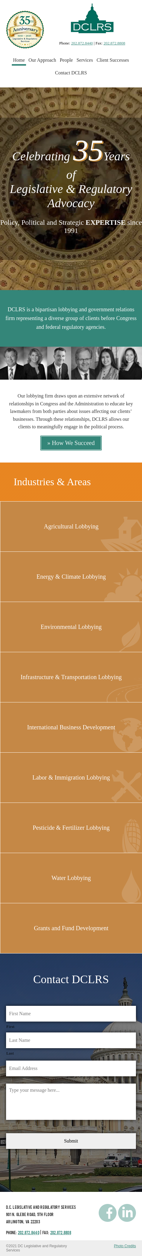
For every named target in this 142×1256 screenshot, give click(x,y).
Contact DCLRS (71, 72)
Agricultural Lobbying (71, 526)
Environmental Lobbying (71, 626)
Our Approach (42, 60)
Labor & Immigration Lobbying (71, 777)
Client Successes (113, 60)
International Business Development (71, 727)
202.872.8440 (82, 43)
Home (19, 60)
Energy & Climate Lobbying (71, 576)
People (66, 60)
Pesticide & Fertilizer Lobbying (71, 827)
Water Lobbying (71, 878)
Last (10, 1053)
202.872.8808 (114, 43)
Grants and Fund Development (71, 928)
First (10, 1026)
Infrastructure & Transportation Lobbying (71, 677)
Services (85, 60)
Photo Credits (125, 1246)
